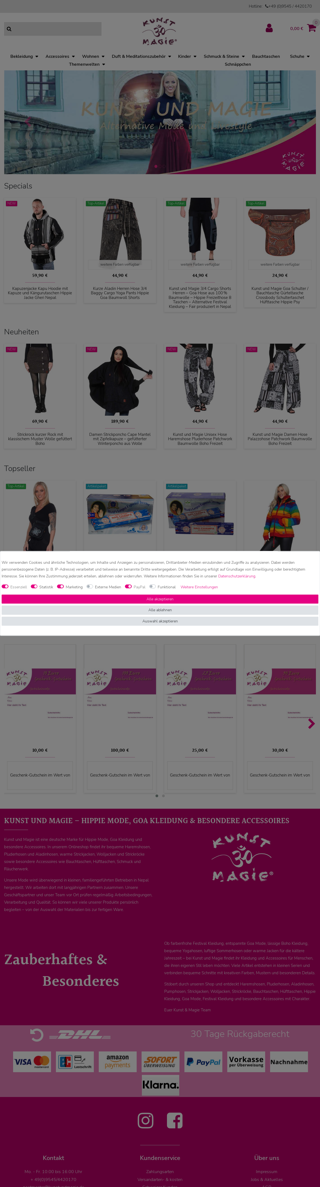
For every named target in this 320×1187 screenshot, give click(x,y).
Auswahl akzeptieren (160, 621)
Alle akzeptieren (160, 599)
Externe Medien (108, 587)
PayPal (139, 587)
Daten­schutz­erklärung (236, 576)
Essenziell (18, 587)
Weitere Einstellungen (199, 587)
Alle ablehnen (160, 610)
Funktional (167, 587)
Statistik (46, 587)
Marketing (74, 587)
